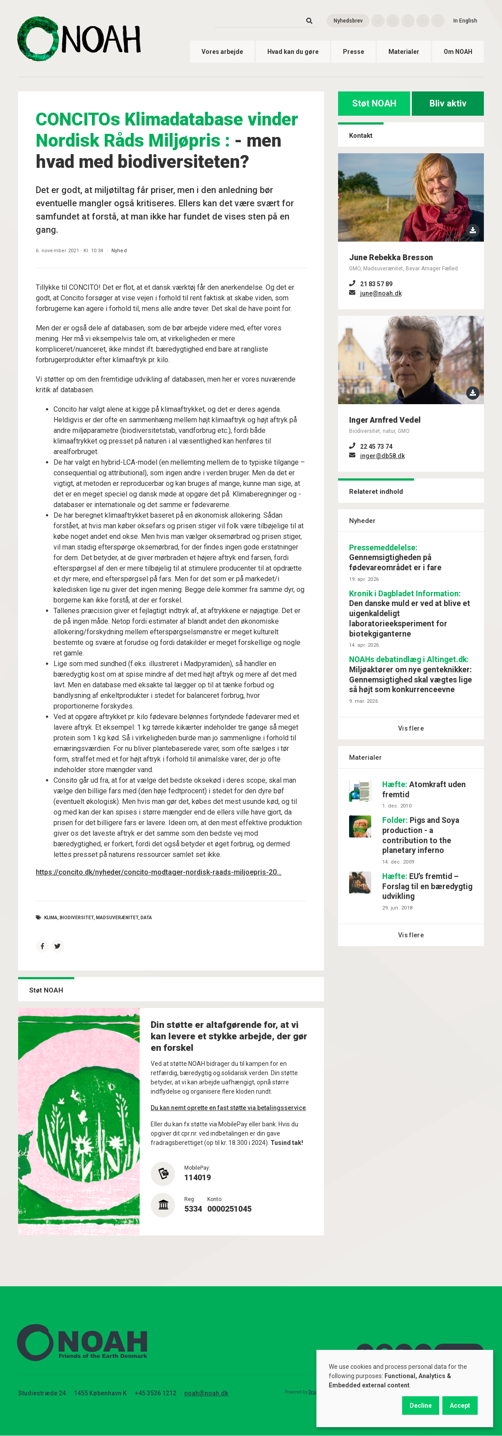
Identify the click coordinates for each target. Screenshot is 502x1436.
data (146, 917)
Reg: (189, 1199)
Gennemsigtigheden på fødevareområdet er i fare (395, 557)
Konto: (215, 1199)
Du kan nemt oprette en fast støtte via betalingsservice (228, 1107)
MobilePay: (197, 1168)
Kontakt (361, 136)
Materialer (403, 51)
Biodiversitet (77, 917)
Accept (460, 1405)
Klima (50, 917)
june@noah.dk (381, 293)
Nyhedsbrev (348, 21)
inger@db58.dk (382, 455)
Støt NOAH (374, 103)
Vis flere (411, 728)
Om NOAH (458, 51)
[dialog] (404, 1388)
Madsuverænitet (117, 917)
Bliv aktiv (448, 103)
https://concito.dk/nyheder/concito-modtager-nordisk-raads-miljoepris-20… (158, 872)
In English (465, 21)
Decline (421, 1405)
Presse (353, 51)
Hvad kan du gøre (293, 51)
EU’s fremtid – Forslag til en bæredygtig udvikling (427, 886)
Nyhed (119, 251)
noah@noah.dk (206, 1393)
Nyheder (362, 521)
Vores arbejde (222, 51)
